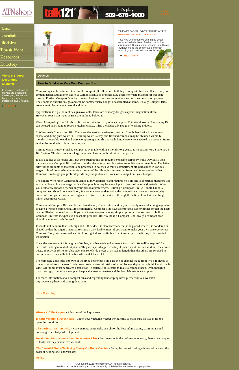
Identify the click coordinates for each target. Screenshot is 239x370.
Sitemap (164, 13)
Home (164, 11)
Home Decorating (45, 293)
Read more (9, 106)
